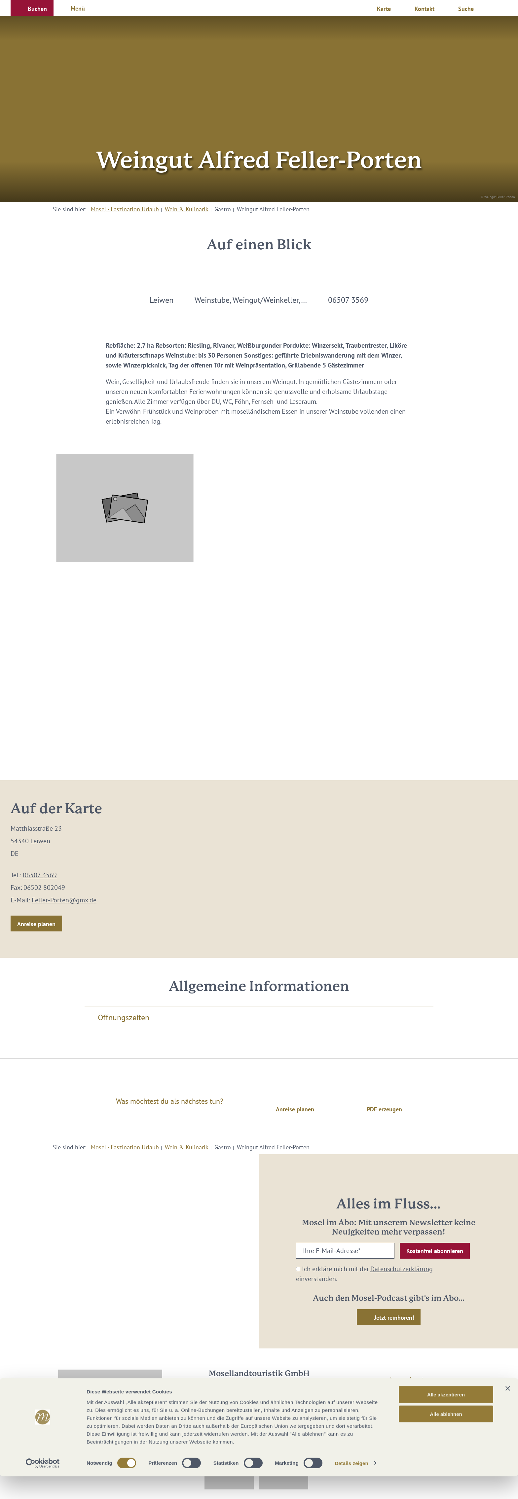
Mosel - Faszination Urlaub (125, 209)
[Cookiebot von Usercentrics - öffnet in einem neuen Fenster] (43, 1486)
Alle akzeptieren (446, 1417)
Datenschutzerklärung (401, 1269)
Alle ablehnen (446, 1437)
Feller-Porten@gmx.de (64, 900)
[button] (32, 8)
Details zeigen (351, 1486)
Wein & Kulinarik (186, 209)
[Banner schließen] (507, 1411)
